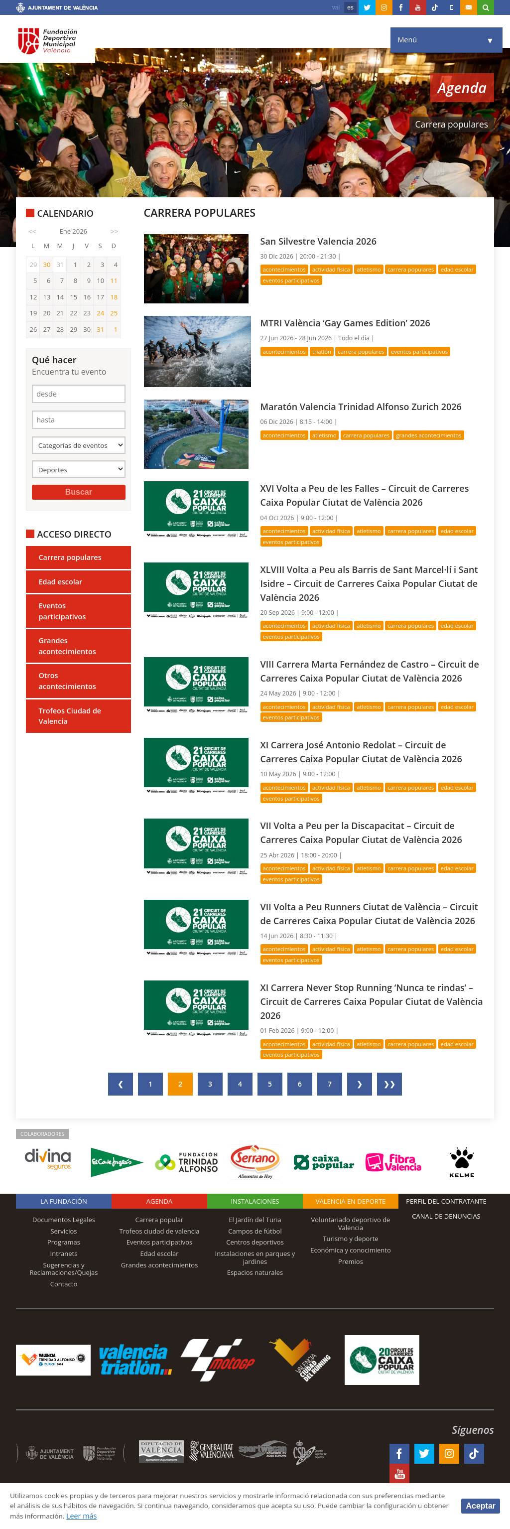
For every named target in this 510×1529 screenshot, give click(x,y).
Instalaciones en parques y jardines (255, 1284)
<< (32, 231)
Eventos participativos (62, 614)
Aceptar (481, 1505)
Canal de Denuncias (446, 1243)
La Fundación (63, 1228)
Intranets (64, 1280)
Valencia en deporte (351, 1228)
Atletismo (372, 269)
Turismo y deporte (350, 1265)
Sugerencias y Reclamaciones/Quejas (64, 1295)
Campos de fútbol (254, 1257)
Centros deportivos (255, 1269)
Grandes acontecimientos (67, 649)
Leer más (167, 1516)
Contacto (64, 1310)
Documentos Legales (63, 1246)
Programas (63, 1269)
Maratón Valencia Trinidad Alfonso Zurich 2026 (365, 406)
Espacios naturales (255, 1299)
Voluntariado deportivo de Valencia (350, 1250)
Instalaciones (255, 1228)
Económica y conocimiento (350, 1276)
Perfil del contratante (446, 1228)
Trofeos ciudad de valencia (160, 1257)
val (336, 7)
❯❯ (389, 1110)
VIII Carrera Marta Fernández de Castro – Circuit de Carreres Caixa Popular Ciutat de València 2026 (367, 677)
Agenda (159, 1228)
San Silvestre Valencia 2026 (321, 241)
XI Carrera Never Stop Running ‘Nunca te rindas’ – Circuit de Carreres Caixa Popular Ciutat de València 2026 (371, 1028)
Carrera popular (159, 1246)
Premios (350, 1288)
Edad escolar (60, 584)
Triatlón (324, 351)
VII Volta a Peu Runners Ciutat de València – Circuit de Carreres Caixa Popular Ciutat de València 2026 (357, 933)
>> (115, 231)
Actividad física (334, 269)
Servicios (63, 1257)
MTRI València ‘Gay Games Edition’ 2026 (348, 322)
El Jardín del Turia (255, 1246)
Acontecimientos (285, 269)
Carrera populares (69, 560)
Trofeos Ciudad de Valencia (69, 719)
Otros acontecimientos (67, 684)
